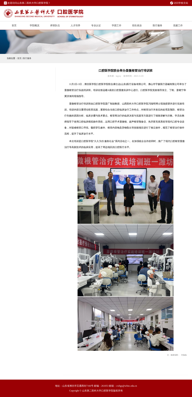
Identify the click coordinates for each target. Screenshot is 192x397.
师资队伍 (55, 25)
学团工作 (116, 25)
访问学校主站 (181, 3)
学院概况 (34, 25)
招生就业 (137, 25)
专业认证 (96, 25)
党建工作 (178, 25)
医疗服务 (157, 25)
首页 (14, 25)
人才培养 (75, 25)
